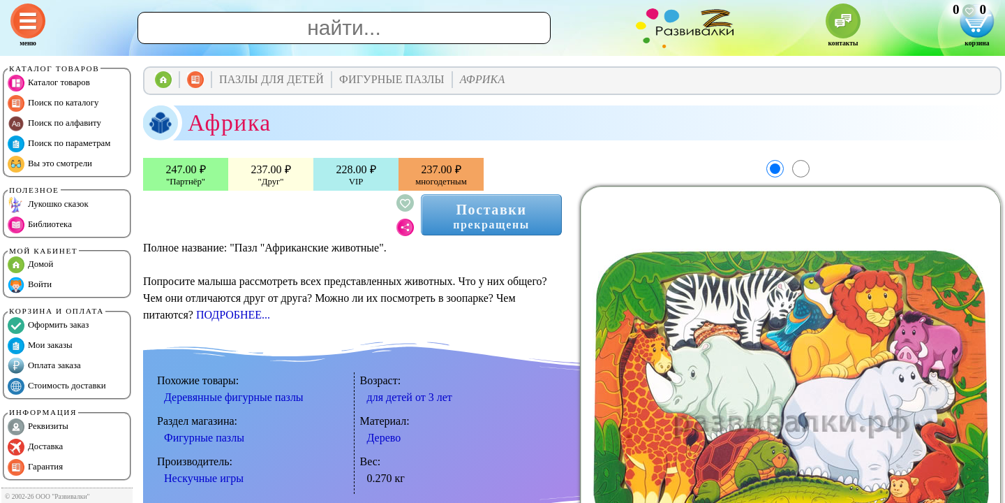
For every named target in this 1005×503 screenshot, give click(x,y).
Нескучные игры (204, 478)
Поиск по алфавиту (54, 123)
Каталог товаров (49, 83)
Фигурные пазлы (204, 438)
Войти (30, 285)
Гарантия (35, 467)
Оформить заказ (48, 325)
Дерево (384, 438)
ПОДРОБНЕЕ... (233, 315)
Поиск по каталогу (53, 103)
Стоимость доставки (57, 386)
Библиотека (40, 225)
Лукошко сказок (48, 204)
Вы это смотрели (50, 164)
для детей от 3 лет (409, 397)
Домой (30, 264)
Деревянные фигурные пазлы (234, 397)
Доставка (35, 447)
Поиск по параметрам (59, 144)
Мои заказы (40, 345)
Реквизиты (38, 426)
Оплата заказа (44, 366)
